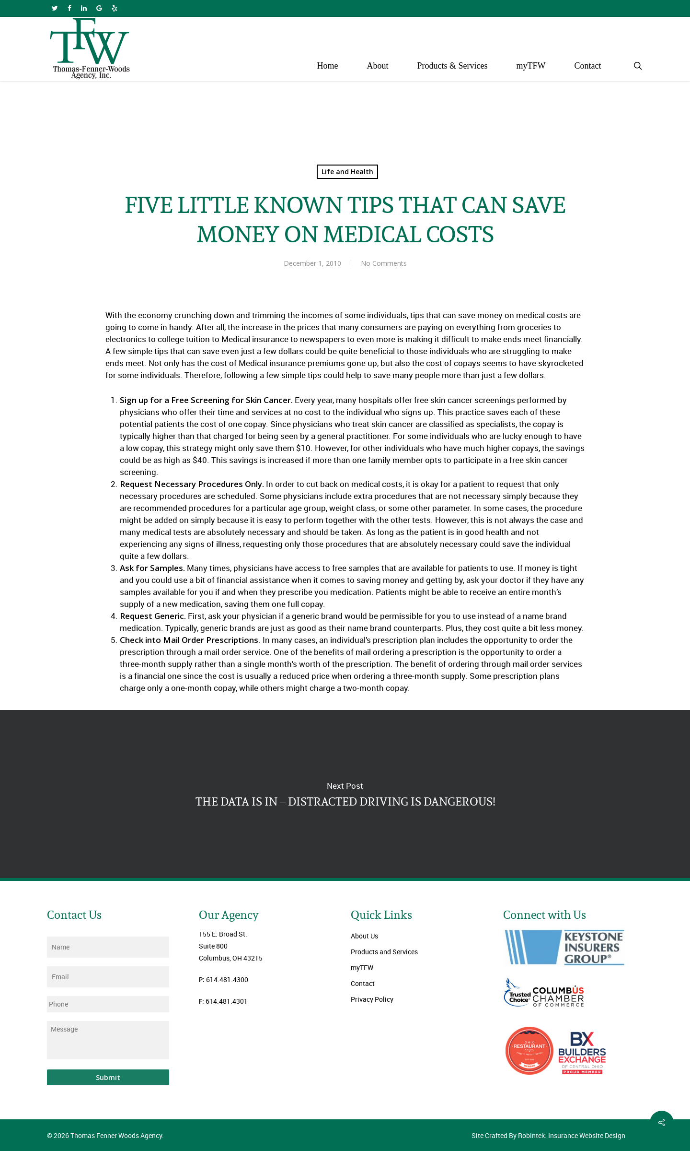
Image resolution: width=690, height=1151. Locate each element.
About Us (364, 935)
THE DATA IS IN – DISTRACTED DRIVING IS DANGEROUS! (345, 794)
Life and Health (347, 171)
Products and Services (384, 951)
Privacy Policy (372, 999)
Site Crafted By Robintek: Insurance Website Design (548, 1135)
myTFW (362, 967)
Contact (363, 983)
